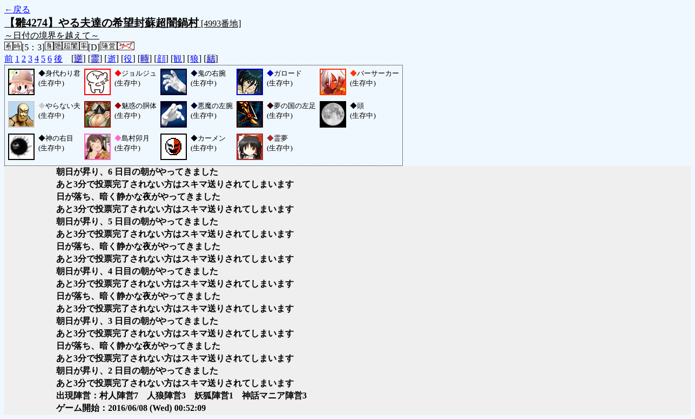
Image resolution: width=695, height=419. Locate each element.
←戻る (17, 9)
